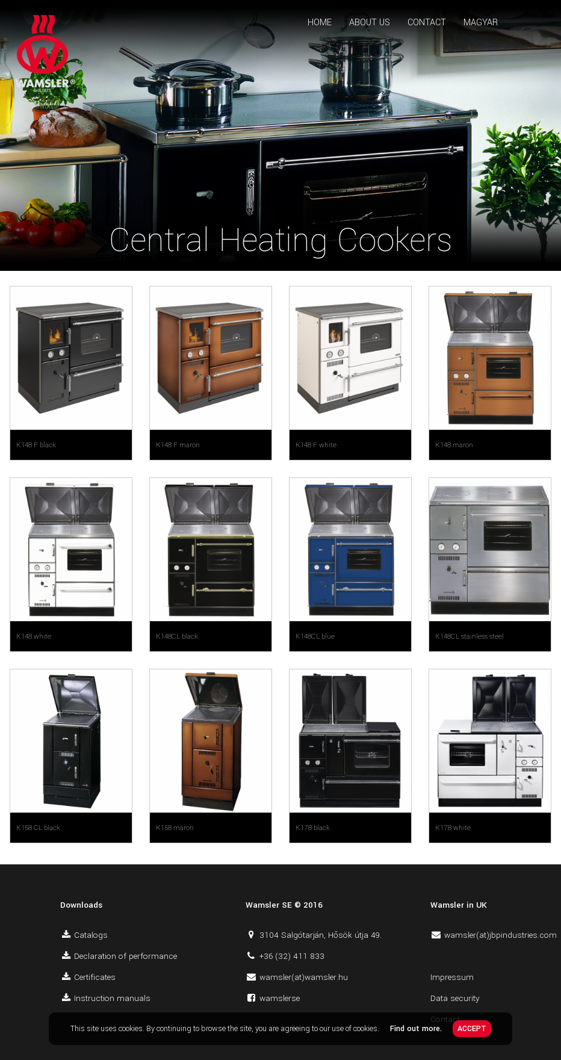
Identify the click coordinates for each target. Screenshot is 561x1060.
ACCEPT (471, 1028)
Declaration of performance (125, 956)
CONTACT (427, 22)
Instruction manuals (112, 998)
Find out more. (416, 1028)
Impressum (452, 977)
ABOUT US (369, 22)
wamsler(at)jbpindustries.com (500, 935)
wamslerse (279, 998)
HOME (320, 22)
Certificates (95, 977)
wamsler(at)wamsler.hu (303, 977)
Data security (455, 998)
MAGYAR (480, 22)
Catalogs (91, 935)
